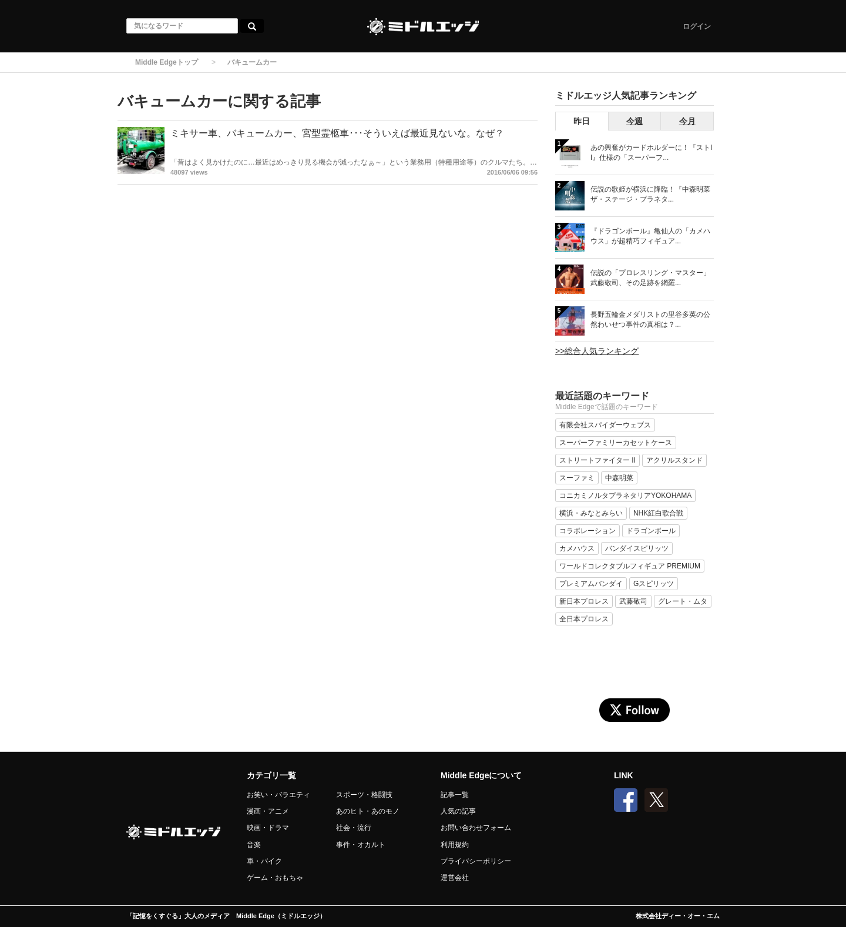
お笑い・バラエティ (278, 795)
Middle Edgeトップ (166, 62)
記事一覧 (455, 795)
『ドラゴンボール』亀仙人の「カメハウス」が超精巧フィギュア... (650, 236)
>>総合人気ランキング (597, 351)
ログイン (697, 26)
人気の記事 (458, 811)
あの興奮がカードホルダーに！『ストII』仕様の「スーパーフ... (651, 152)
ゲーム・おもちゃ (275, 878)
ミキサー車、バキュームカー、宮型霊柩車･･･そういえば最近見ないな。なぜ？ (337, 133)
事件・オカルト (360, 845)
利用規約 (455, 845)
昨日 (581, 121)
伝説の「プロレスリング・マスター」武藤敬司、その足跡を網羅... (650, 278)
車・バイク (264, 861)
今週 (634, 121)
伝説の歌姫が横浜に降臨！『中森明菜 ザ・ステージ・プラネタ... (650, 194)
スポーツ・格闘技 (364, 795)
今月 (687, 121)
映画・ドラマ (268, 828)
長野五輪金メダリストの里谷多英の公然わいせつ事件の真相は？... (650, 319)
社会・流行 (353, 828)
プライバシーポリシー (476, 861)
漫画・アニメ (268, 811)
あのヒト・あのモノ (368, 811)
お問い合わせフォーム (476, 828)
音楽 (254, 845)
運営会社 (455, 878)
